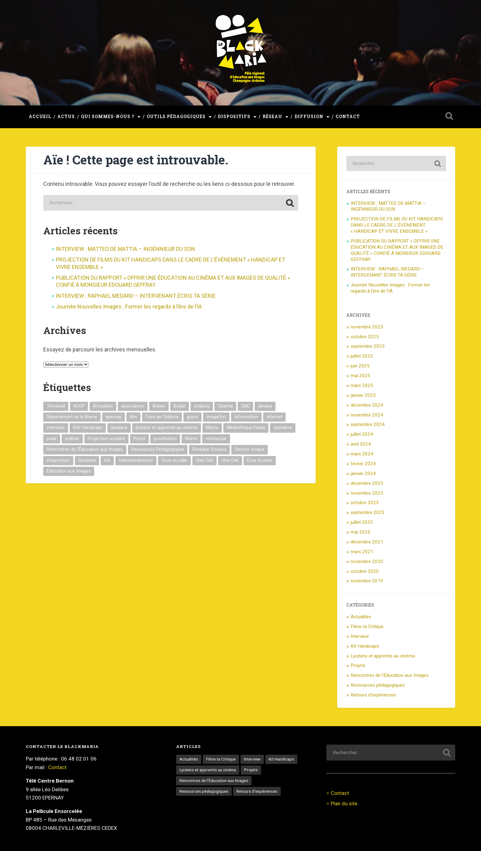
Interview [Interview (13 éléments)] (56, 427)
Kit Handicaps (365, 646)
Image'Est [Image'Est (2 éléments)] (216, 417)
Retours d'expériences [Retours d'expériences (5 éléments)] (257, 791)
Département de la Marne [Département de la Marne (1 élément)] (72, 417)
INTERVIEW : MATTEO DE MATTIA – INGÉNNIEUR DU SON (125, 249)
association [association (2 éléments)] (132, 406)
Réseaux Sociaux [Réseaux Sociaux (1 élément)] (209, 449)
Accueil (40, 116)
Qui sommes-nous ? (107, 116)
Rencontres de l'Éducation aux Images (390, 675)
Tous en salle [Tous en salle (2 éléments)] (174, 460)
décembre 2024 (367, 405)
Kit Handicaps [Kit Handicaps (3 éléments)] (281, 759)
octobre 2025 (365, 336)
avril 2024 (361, 444)
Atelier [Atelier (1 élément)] (158, 406)
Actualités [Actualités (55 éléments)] (188, 759)
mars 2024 (362, 454)
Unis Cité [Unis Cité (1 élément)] (230, 460)
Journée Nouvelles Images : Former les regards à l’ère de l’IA (129, 306)
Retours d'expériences (373, 695)
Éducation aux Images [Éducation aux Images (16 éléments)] (69, 471)
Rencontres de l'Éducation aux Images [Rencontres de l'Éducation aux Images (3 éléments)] (85, 449)
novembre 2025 (367, 327)
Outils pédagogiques (176, 116)
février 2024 (363, 463)
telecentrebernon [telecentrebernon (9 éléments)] (136, 460)
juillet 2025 (362, 356)
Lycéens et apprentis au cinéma (383, 656)
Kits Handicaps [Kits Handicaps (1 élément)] (87, 427)
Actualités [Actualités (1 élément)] (103, 406)
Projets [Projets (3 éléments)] (251, 769)
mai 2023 (360, 532)
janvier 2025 (363, 395)
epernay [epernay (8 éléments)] (113, 417)
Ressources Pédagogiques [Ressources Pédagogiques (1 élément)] (157, 449)
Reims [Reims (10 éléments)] (191, 438)
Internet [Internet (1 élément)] (274, 417)
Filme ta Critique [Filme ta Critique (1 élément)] (221, 759)
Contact (348, 116)
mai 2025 (360, 375)
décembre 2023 (367, 483)
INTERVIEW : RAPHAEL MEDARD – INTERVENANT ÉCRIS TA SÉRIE (136, 296)
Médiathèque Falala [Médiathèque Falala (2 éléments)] (246, 427)
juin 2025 (360, 366)
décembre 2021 (367, 542)
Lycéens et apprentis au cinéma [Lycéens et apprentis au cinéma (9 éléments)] (207, 769)
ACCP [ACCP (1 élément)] (79, 406)
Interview (360, 636)
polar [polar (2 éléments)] (52, 438)
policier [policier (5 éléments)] (72, 438)
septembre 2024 (368, 424)
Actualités (361, 616)
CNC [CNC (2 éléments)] (245, 406)
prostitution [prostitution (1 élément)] (165, 438)
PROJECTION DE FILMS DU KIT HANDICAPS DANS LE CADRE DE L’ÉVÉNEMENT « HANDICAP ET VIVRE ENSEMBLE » (397, 225)
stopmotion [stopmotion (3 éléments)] (58, 460)
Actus (66, 116)
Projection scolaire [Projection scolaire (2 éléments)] (106, 438)
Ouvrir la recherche (449, 115)
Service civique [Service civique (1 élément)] (249, 449)
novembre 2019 (367, 581)
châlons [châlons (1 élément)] (202, 406)
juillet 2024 (362, 434)
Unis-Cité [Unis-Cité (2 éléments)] (204, 460)
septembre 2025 (368, 346)
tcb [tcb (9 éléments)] (107, 460)
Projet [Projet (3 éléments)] (139, 438)
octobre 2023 (365, 502)
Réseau (272, 116)
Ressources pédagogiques (378, 685)
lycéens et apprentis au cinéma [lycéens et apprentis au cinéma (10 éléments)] (167, 427)
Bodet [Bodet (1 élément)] (180, 406)
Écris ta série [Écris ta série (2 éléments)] (259, 460)
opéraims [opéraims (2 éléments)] (282, 427)
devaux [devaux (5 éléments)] (265, 406)
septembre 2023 (368, 512)
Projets (358, 665)
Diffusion (308, 116)
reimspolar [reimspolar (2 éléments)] (216, 438)
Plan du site (344, 803)
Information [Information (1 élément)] (246, 417)
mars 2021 (362, 551)
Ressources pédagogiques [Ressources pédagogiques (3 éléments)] (203, 791)
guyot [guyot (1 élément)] (192, 417)
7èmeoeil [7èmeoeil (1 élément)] (56, 406)
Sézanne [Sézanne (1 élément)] (87, 460)
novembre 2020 (367, 561)
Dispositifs (234, 116)
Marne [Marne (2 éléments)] (212, 427)
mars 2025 (362, 385)
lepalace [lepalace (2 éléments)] (119, 427)
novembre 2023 (367, 493)
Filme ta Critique (367, 626)
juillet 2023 (362, 522)
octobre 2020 (365, 571)
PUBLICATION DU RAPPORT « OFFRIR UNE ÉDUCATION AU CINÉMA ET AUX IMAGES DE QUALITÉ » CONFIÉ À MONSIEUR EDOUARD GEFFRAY (397, 250)
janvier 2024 (363, 473)
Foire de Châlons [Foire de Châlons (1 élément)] (162, 417)
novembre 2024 (367, 415)
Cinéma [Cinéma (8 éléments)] (225, 406)
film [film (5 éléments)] (133, 417)
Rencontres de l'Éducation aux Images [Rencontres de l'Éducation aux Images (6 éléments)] (213, 780)
